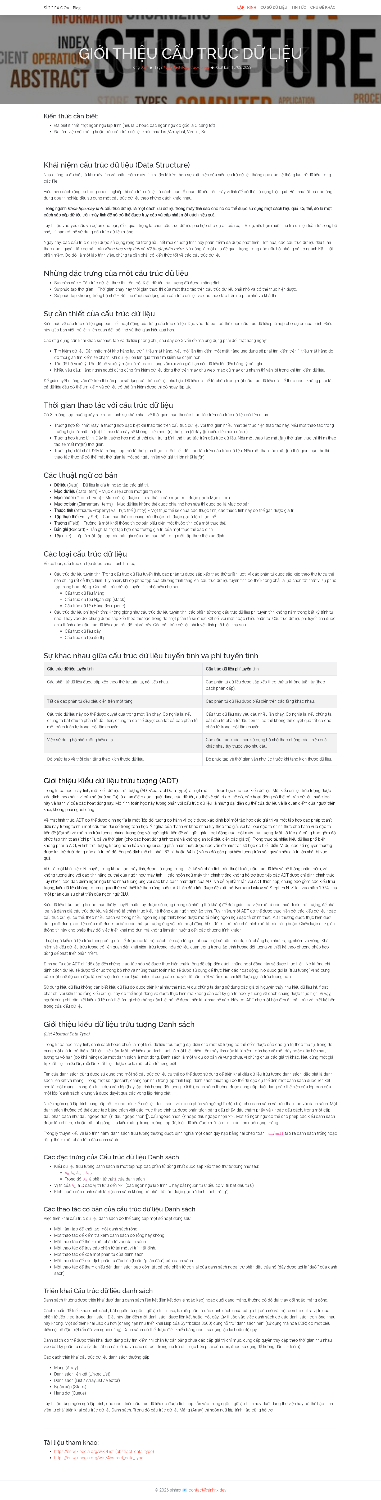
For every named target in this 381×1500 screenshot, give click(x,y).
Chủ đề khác (322, 7)
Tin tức (299, 7)
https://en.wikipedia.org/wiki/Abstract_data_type (98, 1457)
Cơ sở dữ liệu (274, 7)
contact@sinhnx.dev (207, 1490)
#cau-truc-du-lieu (195, 67)
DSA (144, 67)
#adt (176, 67)
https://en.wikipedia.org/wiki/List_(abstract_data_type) (104, 1451)
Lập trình (246, 7)
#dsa (168, 67)
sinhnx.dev (62, 7)
